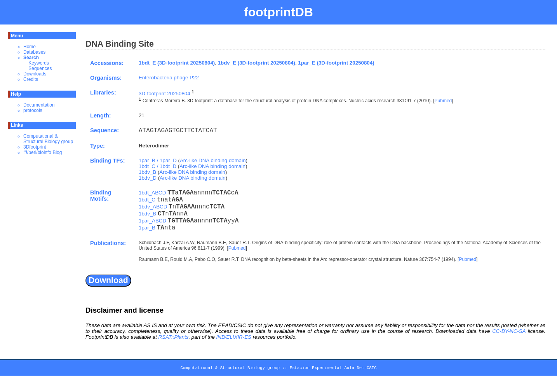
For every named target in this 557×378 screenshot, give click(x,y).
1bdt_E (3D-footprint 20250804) (177, 63)
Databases (34, 52)
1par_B (147, 228)
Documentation (39, 105)
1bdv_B (147, 172)
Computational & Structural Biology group (48, 138)
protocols (32, 110)
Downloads (34, 74)
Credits (30, 79)
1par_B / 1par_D (158, 160)
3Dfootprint (34, 147)
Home (29, 46)
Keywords (38, 63)
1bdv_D (148, 178)
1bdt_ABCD (152, 193)
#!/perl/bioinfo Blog (42, 152)
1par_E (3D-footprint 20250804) (336, 63)
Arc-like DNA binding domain (213, 160)
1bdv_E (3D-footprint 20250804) (256, 63)
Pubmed (443, 101)
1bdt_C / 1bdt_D (157, 166)
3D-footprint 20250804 (164, 93)
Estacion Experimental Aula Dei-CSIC (333, 369)
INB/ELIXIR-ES (233, 337)
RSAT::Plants (173, 337)
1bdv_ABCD (153, 207)
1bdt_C (147, 200)
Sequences (40, 68)
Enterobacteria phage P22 (169, 77)
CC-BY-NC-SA (509, 331)
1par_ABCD (152, 221)
